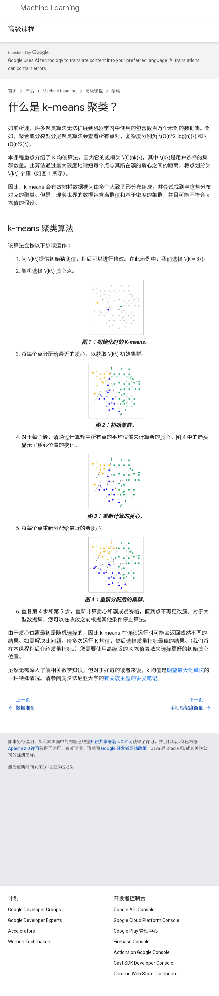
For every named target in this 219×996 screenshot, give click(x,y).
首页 (12, 90)
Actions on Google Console (142, 952)
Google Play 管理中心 (136, 931)
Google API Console (134, 909)
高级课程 (21, 29)
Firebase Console (132, 941)
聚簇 (115, 90)
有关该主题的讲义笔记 (130, 678)
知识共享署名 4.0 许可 (111, 741)
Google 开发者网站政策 (124, 748)
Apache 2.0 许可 (23, 748)
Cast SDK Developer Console (143, 963)
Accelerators (21, 931)
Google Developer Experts (35, 920)
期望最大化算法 (185, 670)
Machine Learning (49, 7)
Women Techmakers (30, 941)
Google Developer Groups (34, 909)
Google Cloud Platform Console (146, 920)
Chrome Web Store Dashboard (146, 973)
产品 (29, 90)
